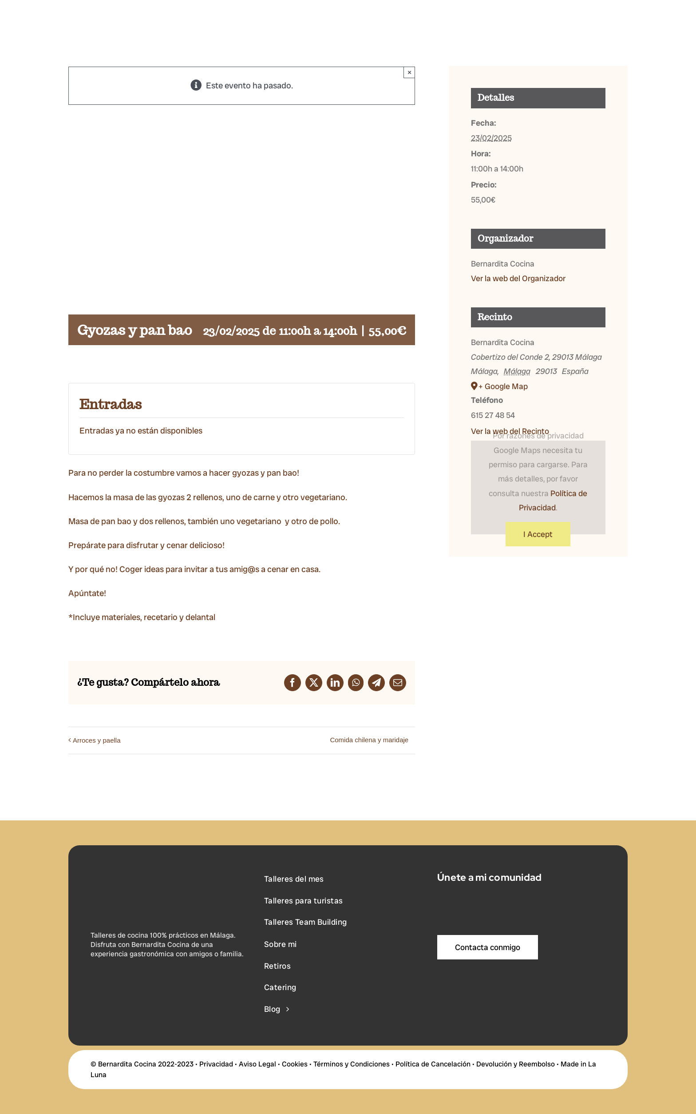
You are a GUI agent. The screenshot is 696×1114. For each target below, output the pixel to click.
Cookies (295, 1064)
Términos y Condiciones (351, 1064)
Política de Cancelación (433, 1064)
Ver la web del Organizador (518, 278)
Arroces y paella (97, 740)
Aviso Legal (257, 1064)
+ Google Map (503, 386)
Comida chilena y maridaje (369, 740)
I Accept (538, 534)
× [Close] (409, 72)
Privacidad (216, 1064)
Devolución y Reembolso (515, 1064)
